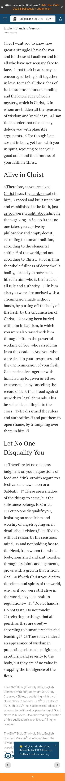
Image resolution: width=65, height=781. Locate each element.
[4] (39, 530)
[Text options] (60, 18)
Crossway (12, 32)
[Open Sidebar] (32, 777)
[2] (31, 417)
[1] (16, 252)
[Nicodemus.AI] (8, 756)
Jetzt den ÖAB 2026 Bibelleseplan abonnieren (36, 7)
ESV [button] (50, 19)
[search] (29, 18)
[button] (61, 7)
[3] (27, 430)
